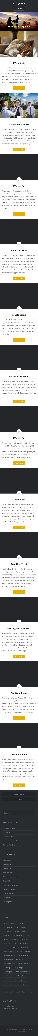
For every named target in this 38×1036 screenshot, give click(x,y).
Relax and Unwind (8, 836)
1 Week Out (7, 860)
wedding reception (10, 988)
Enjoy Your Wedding (9, 828)
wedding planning (10, 984)
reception (19, 959)
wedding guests (22, 980)
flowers (6, 939)
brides (23, 927)
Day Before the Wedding (11, 841)
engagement (17, 935)
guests (15, 943)
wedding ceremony (22, 972)
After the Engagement (10, 877)
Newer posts (19, 799)
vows (26, 964)
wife (30, 992)
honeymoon (24, 943)
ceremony (7, 935)
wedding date (8, 976)
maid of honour (9, 951)
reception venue (9, 964)
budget (17, 931)
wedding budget (18, 968)
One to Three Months (10, 889)
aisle (5, 923)
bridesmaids (8, 931)
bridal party (8, 927)
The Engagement (8, 893)
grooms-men (23, 939)
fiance (27, 935)
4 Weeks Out (7, 873)
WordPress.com (22, 1032)
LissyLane (19, 3)
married (19, 951)
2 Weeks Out (7, 864)
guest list (7, 943)
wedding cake (8, 972)
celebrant (25, 931)
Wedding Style (8, 902)
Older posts (19, 794)
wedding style (9, 992)
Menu (20, 8)
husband (7, 947)
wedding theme (21, 992)
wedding (7, 968)
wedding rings (24, 988)
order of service (9, 955)
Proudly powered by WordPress (16, 1029)
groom (14, 939)
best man (13, 923)
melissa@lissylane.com (10, 1008)
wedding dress (9, 980)
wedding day (20, 976)
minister (27, 951)
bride (16, 927)
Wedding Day (7, 832)
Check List (6, 881)
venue (20, 964)
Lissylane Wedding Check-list (22, 947)
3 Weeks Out (7, 868)
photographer (9, 959)
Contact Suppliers (9, 845)
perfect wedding (23, 955)
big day (21, 923)
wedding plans (23, 984)
